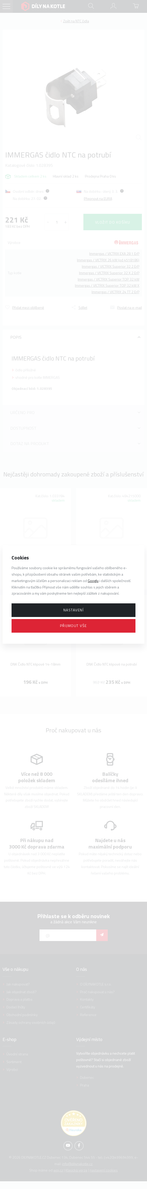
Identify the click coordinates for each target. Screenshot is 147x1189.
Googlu (93, 580)
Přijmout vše (73, 625)
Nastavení (73, 610)
